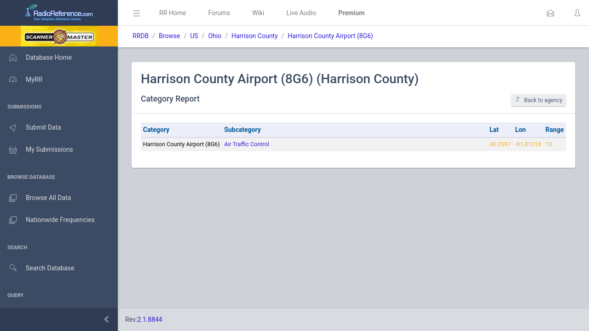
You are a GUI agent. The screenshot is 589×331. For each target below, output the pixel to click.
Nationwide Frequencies (47, 220)
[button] (550, 13)
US (194, 36)
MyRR (21, 79)
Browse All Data (35, 198)
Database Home (36, 57)
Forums (219, 13)
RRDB (141, 36)
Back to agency (538, 100)
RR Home (172, 13)
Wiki (258, 13)
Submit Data (30, 128)
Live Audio (301, 13)
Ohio (214, 36)
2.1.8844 (149, 319)
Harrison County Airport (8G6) (330, 36)
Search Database (37, 268)
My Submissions (36, 150)
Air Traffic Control (246, 144)
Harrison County (254, 36)
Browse (169, 36)
